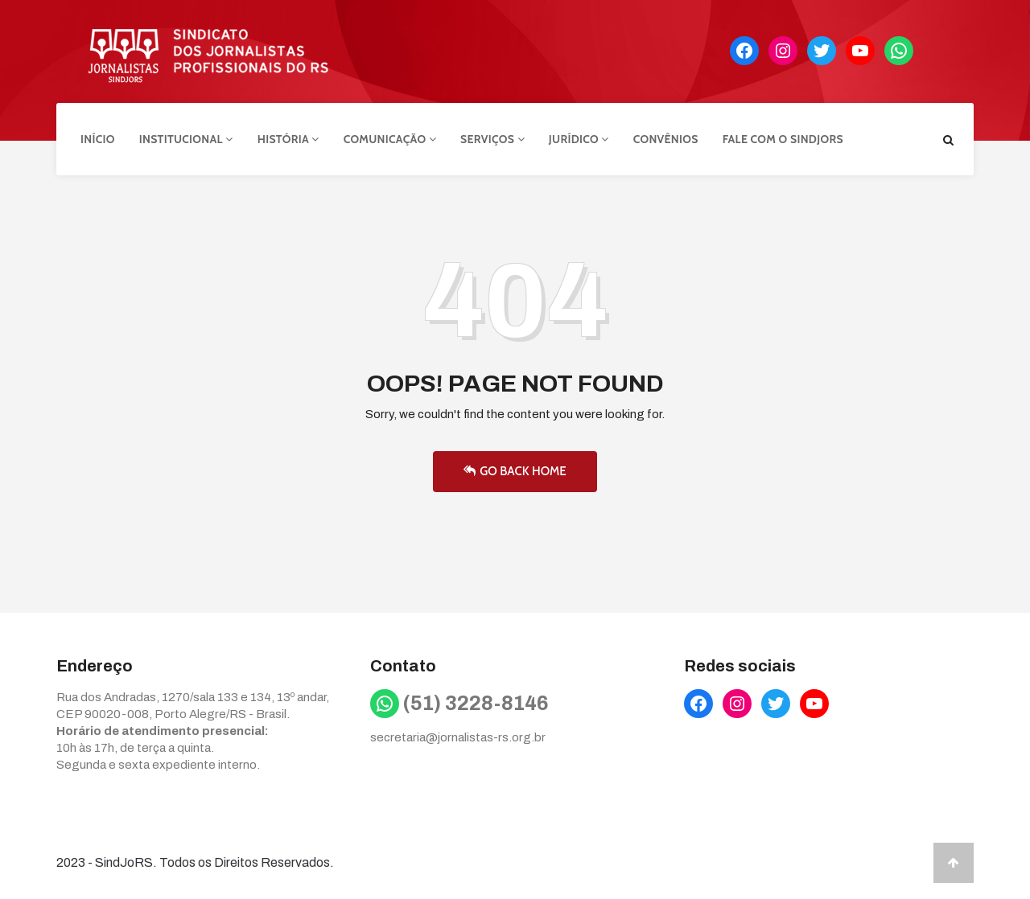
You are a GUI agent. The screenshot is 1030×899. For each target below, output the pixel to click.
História (288, 139)
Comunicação (390, 139)
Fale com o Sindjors (783, 139)
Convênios (665, 139)
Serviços (492, 139)
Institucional (186, 139)
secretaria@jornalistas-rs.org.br (458, 737)
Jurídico (579, 139)
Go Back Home (515, 471)
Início (97, 139)
